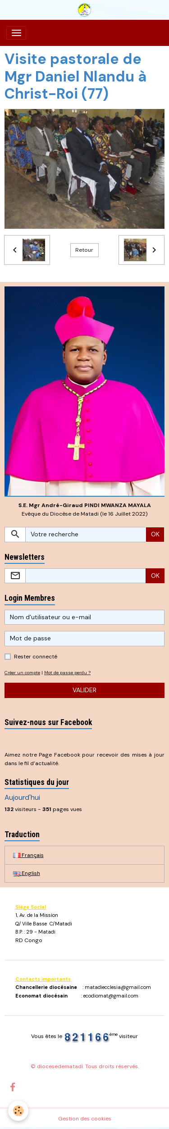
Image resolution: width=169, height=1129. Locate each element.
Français (28, 855)
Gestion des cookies (84, 1118)
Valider (84, 690)
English (26, 873)
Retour (84, 250)
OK (155, 534)
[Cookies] (18, 1111)
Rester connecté (35, 656)
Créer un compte (22, 673)
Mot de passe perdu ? (67, 673)
